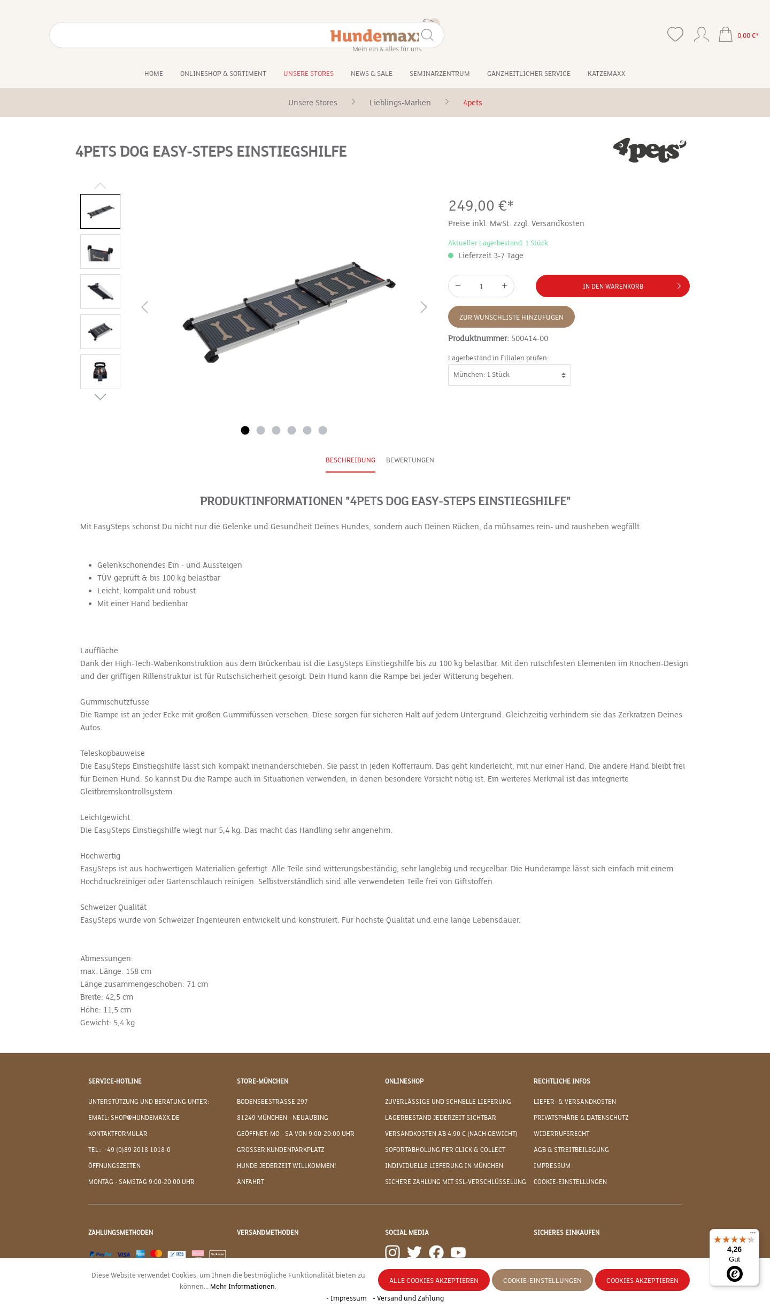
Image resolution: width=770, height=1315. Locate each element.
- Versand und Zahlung (408, 1298)
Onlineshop (404, 1081)
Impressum (552, 1166)
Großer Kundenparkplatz (280, 1150)
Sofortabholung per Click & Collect (445, 1150)
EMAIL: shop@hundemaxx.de (134, 1117)
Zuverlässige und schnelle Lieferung (448, 1101)
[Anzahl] (481, 286)
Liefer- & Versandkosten (575, 1101)
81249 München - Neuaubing (282, 1117)
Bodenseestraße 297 (272, 1101)
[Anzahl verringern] (457, 286)
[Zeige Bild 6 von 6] (323, 430)
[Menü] (752, 1235)
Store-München (262, 1081)
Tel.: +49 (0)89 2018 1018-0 (129, 1150)
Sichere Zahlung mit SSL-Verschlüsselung (455, 1182)
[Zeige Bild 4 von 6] (292, 430)
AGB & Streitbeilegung (571, 1150)
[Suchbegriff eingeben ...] (92, 35)
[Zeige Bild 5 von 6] (307, 430)
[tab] (350, 461)
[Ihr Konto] (701, 32)
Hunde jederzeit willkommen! (286, 1166)
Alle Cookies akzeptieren (434, 1281)
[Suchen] (154, 35)
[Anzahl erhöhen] (504, 286)
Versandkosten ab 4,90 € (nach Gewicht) (451, 1134)
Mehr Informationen (242, 1286)
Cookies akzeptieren (642, 1281)
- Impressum (347, 1298)
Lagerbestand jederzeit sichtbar (440, 1117)
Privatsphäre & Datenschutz (581, 1117)
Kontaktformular (118, 1134)
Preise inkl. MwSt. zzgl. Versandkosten (516, 223)
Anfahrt (250, 1182)
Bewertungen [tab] (410, 460)
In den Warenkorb (634, 283)
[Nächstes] (424, 309)
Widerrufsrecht (561, 1134)
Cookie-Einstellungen (570, 1182)
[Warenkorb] (738, 35)
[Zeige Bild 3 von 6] (276, 430)
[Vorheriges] (144, 309)
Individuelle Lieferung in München (444, 1166)
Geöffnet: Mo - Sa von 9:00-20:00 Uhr (296, 1134)
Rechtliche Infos (562, 1081)
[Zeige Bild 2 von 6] (261, 430)
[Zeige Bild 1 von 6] (245, 430)
